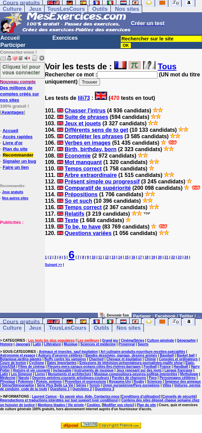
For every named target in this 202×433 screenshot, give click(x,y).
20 (160, 257)
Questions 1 (59, 389)
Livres (40, 374)
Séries (81, 385)
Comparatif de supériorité (98, 188)
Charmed (96, 359)
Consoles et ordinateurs (178, 359)
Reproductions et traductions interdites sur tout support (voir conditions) (59, 400)
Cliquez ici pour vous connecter (21, 69)
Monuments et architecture (69, 374)
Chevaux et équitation (124, 359)
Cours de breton (13, 363)
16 (133, 257)
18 (146, 257)
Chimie (150, 359)
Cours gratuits (21, 322)
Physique (7, 381)
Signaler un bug (19, 161)
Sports (143, 344)
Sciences (154, 381)
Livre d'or (13, 142)
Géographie (186, 340)
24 (186, 257)
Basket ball (186, 355)
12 (107, 257)
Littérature (52, 344)
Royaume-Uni (120, 381)
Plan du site (15, 148)
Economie (77, 156)
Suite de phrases (86, 117)
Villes (167, 385)
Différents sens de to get (96, 130)
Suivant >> (53, 265)
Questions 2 (82, 389)
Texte (72, 220)
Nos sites (127, 9)
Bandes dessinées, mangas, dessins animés (121, 355)
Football (150, 366)
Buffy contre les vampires (65, 359)
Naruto (23, 378)
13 (113, 257)
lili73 (84, 98)
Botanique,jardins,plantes (20, 359)
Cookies (93, 405)
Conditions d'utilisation (140, 396)
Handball (181, 366)
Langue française (178, 370)
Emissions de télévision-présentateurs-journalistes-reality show (130, 363)
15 (127, 257)
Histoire (6, 344)
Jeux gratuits (12, 192)
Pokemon (25, 381)
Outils (99, 9)
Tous (167, 66)
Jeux (35, 9)
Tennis (94, 385)
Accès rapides (17, 136)
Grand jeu (110, 340)
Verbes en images (88, 143)
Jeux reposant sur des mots (139, 370)
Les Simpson (21, 374)
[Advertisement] (20, 259)
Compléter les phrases (94, 136)
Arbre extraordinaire (90, 175)
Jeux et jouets (83, 123)
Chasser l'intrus (85, 110)
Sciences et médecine (98, 344)
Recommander (18, 155)
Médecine (8, 378)
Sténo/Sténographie (18, 385)
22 (173, 257)
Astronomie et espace (17, 355)
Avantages (12, 112)
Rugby (139, 381)
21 (166, 257)
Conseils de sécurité (179, 396)
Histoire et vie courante (31, 370)
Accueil (10, 38)
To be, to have (83, 227)
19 (153, 257)
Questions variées (88, 233)
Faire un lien (16, 167)
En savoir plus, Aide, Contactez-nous (90, 396)
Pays (152, 378)
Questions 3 (104, 389)
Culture (12, 9)
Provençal (127, 344)
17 (140, 257)
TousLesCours (66, 9)
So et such (78, 201)
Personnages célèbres (177, 378)
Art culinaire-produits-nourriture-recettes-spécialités (143, 352)
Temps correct (83, 169)
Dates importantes (62, 363)
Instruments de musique (94, 370)
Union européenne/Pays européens (131, 385)
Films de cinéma (31, 366)
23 (180, 257)
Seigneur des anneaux (183, 381)
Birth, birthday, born (91, 149)
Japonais (23, 344)
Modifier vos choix (118, 405)
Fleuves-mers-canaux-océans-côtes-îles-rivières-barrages (94, 366)
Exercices (65, 38)
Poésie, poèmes (49, 381)
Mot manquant (83, 162)
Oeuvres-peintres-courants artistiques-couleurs (70, 378)
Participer (13, 45)
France (165, 366)
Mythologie (189, 374)
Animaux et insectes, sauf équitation (68, 352)
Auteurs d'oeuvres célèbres (60, 355)
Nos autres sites (15, 198)
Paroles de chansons (129, 378)
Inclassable (62, 370)
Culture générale (160, 340)
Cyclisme (36, 363)
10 (94, 257)
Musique (71, 344)
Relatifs (74, 214)
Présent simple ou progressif (102, 181)
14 (120, 257)
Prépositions (81, 194)
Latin (37, 344)
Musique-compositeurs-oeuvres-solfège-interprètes (136, 374)
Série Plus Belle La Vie (55, 385)
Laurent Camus (44, 396)
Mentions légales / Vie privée (61, 405)
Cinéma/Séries (132, 340)
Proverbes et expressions (85, 381)
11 (100, 257)
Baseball (167, 355)
